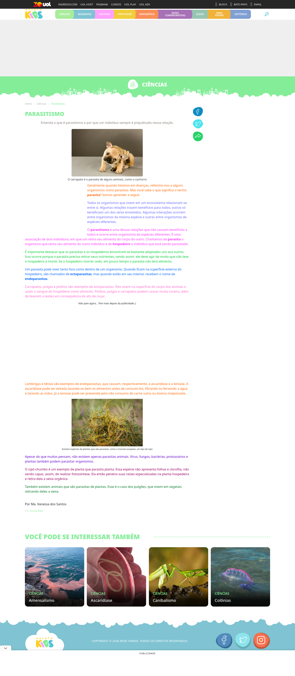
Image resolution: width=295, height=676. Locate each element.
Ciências (64, 17)
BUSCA (221, 4)
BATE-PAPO (238, 4)
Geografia (84, 17)
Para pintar (219, 17)
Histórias (240, 17)
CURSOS (116, 4)
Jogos (200, 17)
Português (125, 17)
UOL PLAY (130, 4)
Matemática (146, 17)
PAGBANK (102, 4)
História (104, 17)
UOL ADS (144, 4)
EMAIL (256, 4)
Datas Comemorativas (175, 17)
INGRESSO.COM (67, 4)
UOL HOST (86, 4)
